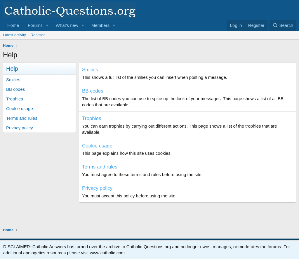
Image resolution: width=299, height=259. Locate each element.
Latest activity (14, 35)
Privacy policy (19, 127)
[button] (47, 25)
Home (13, 25)
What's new (67, 25)
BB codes (15, 89)
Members (100, 25)
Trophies (14, 98)
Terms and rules (21, 118)
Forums (35, 25)
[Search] (283, 25)
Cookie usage (19, 108)
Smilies (13, 79)
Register (38, 35)
